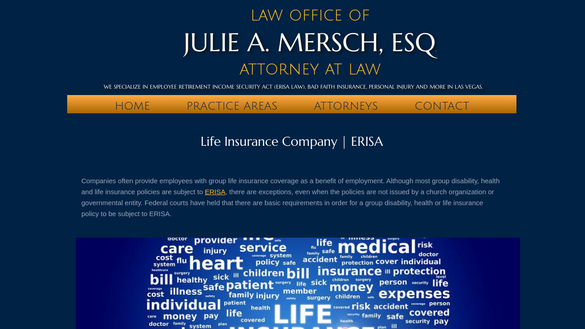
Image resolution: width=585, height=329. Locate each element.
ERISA (215, 192)
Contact (442, 106)
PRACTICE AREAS (231, 106)
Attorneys (346, 106)
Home (132, 106)
